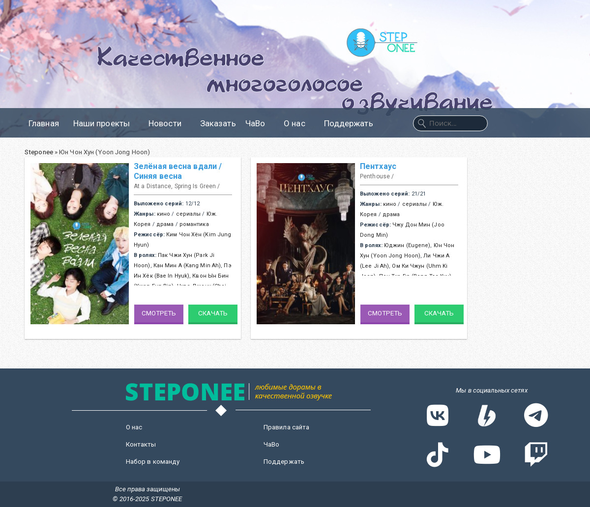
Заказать (218, 123)
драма (165, 224)
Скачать (213, 313)
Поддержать (348, 123)
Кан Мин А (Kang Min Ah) (187, 265)
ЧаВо (259, 123)
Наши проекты (106, 123)
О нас (299, 123)
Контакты (141, 444)
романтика (194, 224)
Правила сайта (286, 427)
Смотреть (159, 313)
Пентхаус (378, 166)
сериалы (188, 214)
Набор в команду (153, 461)
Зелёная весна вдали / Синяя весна (178, 171)
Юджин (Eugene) (407, 245)
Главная (44, 123)
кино (163, 214)
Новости (169, 123)
